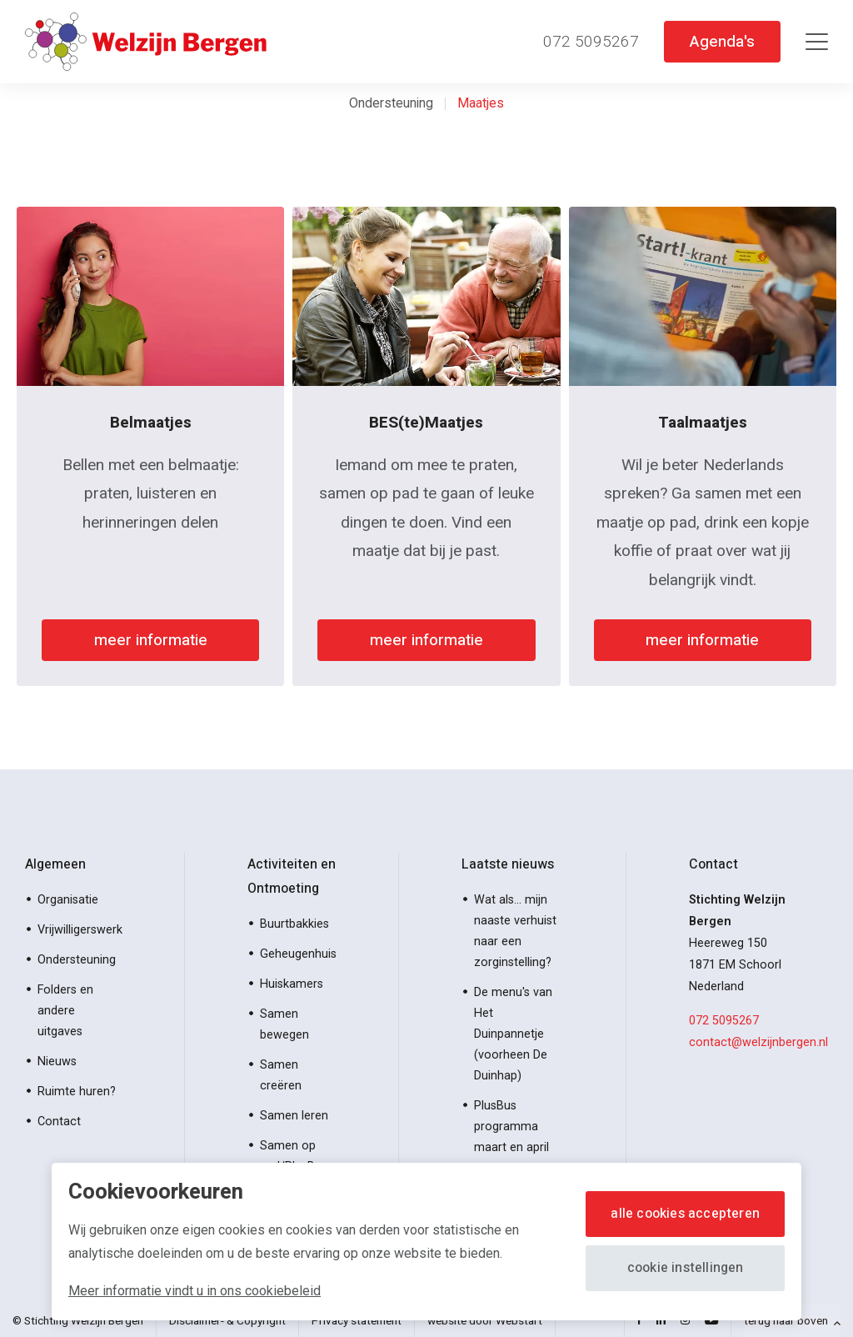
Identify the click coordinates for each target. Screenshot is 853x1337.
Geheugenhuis (298, 954)
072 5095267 (724, 1021)
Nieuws (57, 1061)
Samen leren (294, 1116)
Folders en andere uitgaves (65, 1011)
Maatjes (480, 103)
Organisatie (67, 900)
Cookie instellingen (685, 1268)
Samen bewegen (284, 1024)
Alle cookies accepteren (685, 1214)
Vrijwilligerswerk (79, 930)
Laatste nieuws (507, 864)
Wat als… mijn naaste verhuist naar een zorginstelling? (515, 931)
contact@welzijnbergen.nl (758, 1042)
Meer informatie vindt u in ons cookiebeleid (194, 1291)
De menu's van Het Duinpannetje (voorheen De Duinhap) (513, 1034)
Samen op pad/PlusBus (293, 1156)
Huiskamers (291, 984)
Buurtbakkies (294, 924)
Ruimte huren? (76, 1091)
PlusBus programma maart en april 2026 (511, 1137)
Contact (59, 1121)
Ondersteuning (391, 103)
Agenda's (721, 41)
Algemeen (55, 864)
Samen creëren (281, 1075)
